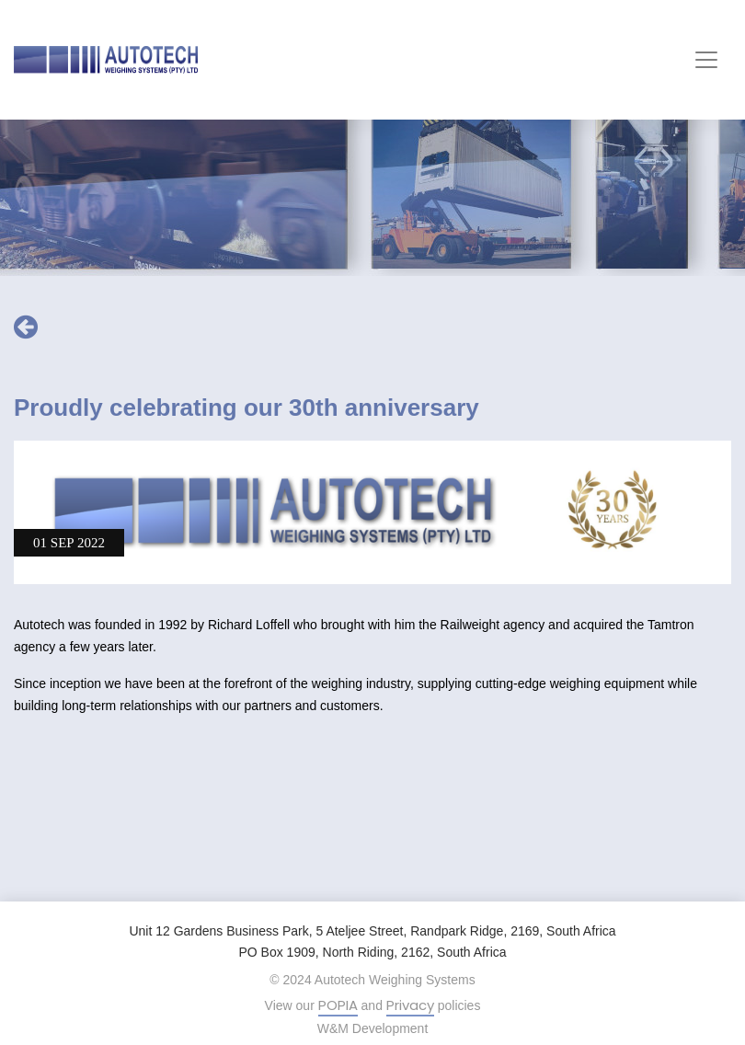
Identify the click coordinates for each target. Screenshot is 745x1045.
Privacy (410, 1005)
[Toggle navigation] (706, 59)
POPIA (338, 1005)
